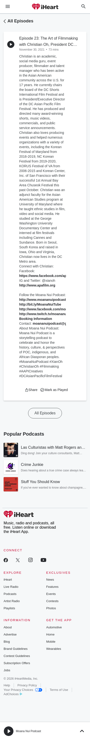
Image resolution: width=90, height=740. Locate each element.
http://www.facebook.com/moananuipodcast (54, 309)
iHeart (8, 579)
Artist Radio (12, 601)
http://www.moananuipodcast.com (46, 300)
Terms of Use (59, 690)
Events (51, 594)
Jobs (7, 670)
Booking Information (35, 319)
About (8, 627)
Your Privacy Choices (23, 690)
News (50, 579)
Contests (52, 601)
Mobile (50, 641)
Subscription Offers (17, 663)
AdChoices (13, 694)
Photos (51, 608)
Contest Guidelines (17, 656)
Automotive (54, 627)
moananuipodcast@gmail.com (57, 323)
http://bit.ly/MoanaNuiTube (40, 304)
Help (7, 685)
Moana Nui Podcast (28, 731)
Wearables (53, 649)
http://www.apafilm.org (37, 285)
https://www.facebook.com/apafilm (46, 276)
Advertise (10, 634)
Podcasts (10, 594)
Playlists (9, 608)
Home (50, 634)
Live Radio (11, 587)
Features (52, 587)
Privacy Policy (27, 685)
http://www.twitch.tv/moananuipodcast (49, 314)
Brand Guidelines (16, 649)
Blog (7, 641)
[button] (31, 390)
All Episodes (20, 21)
